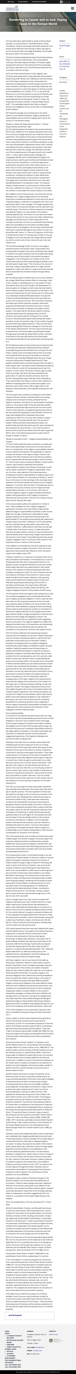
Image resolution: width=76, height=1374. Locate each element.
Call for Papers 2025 (13, 1365)
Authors (10, 1354)
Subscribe (10, 1345)
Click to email (53, 1334)
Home (7, 1331)
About (7, 1333)
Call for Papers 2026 (13, 1367)
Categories (11, 1356)
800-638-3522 (39, 1347)
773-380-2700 (37, 1351)
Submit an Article (14, 1347)
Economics (63, 82)
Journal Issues (10, 1349)
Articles (10, 1351)
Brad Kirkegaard (15, 1315)
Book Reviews (10, 1358)
